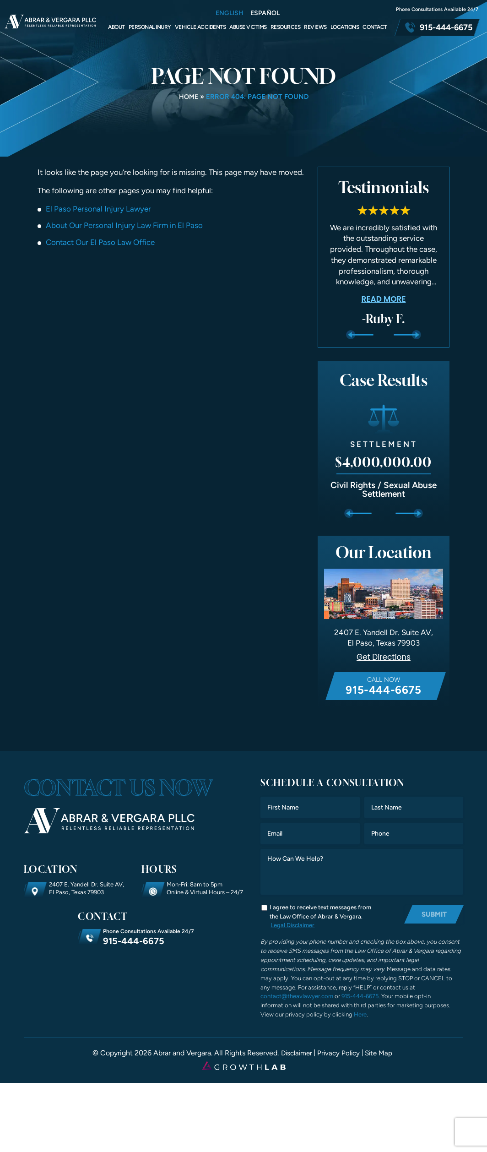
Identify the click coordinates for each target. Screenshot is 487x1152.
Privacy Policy (339, 1053)
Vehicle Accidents (200, 27)
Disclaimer (294, 1053)
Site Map (381, 1053)
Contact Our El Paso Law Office (100, 242)
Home (188, 96)
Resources (286, 27)
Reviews (315, 27)
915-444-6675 (446, 27)
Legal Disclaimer (292, 925)
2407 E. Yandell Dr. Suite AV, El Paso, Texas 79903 (86, 888)
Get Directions (384, 657)
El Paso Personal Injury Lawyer (98, 208)
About (116, 27)
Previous (359, 334)
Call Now (383, 686)
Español (265, 13)
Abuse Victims (248, 27)
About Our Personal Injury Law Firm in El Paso (124, 225)
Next (407, 334)
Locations (344, 27)
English (230, 13)
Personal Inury (150, 27)
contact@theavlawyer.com (296, 997)
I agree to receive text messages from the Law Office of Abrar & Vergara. (320, 912)
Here (360, 1014)
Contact (375, 27)
